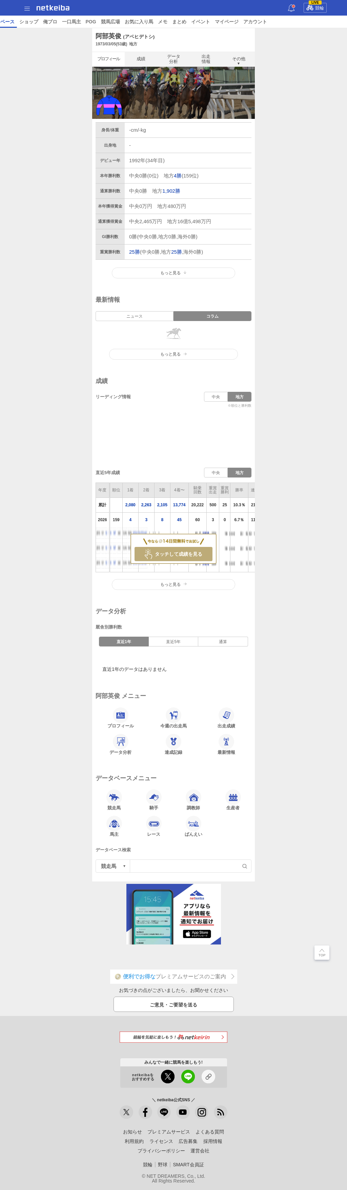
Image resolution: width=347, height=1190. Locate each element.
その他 (238, 58)
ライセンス (161, 1141)
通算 (223, 641)
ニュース (30, 21)
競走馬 (114, 799)
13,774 (179, 505)
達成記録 (173, 744)
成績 (141, 58)
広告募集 (188, 1141)
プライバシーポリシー (161, 1150)
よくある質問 (210, 1131)
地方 (240, 397)
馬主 (114, 826)
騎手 (154, 799)
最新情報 (226, 744)
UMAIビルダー (104, 21)
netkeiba (53, 8)
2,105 (162, 505)
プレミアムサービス (168, 1131)
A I (66, 21)
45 (179, 519)
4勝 (178, 175)
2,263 (146, 505)
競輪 (315, 6)
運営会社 (199, 1150)
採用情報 (212, 1141)
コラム (131, 21)
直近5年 (173, 641)
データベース (211, 21)
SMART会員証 (188, 1164)
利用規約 (134, 1141)
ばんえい (193, 826)
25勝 (134, 252)
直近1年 (124, 641)
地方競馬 (183, 21)
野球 (162, 1164)
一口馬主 (282, 21)
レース (52, 21)
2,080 (130, 505)
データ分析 (173, 59)
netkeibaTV (156, 21)
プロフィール (108, 58)
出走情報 (206, 59)
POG (302, 21)
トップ (9, 21)
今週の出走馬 (173, 717)
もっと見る (173, 273)
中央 (216, 397)
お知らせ (132, 1131)
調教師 (193, 799)
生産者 (233, 799)
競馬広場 (321, 21)
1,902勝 (171, 191)
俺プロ (261, 21)
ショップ (239, 21)
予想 (79, 21)
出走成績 (226, 717)
